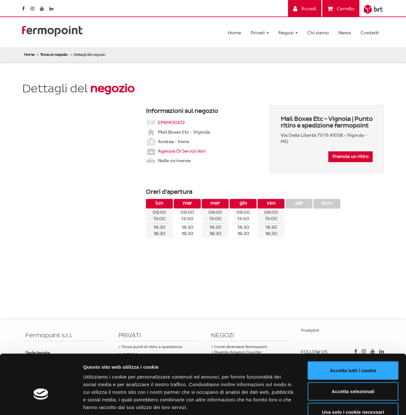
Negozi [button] (288, 33)
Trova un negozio (54, 54)
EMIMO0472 (171, 122)
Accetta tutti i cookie (353, 331)
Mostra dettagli (334, 402)
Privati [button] (260, 33)
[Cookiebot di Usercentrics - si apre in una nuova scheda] (41, 402)
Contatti (370, 33)
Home (234, 33)
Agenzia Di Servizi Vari (182, 151)
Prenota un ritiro (350, 156)
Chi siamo (318, 33)
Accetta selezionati (352, 352)
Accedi (304, 8)
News (344, 33)
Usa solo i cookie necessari (353, 373)
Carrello (340, 8)
